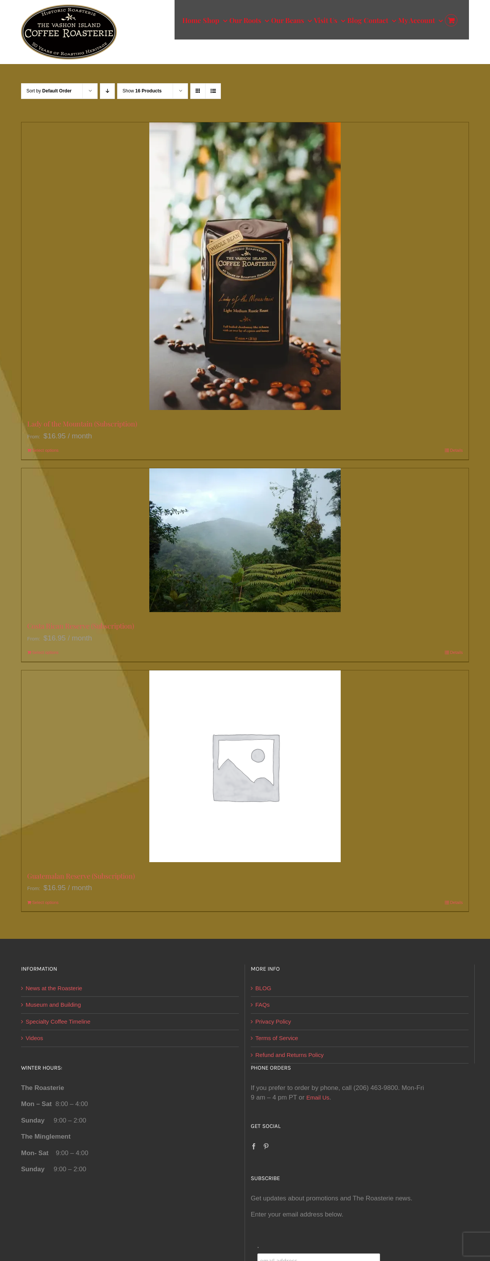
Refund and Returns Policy (289, 1055)
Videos (34, 1038)
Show (142, 91)
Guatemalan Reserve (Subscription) (81, 876)
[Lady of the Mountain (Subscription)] (245, 266)
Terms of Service (276, 1038)
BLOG (263, 988)
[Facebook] (254, 1146)
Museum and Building (53, 1004)
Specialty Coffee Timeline (58, 1021)
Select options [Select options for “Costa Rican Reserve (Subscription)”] (45, 652)
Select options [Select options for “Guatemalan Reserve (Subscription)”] (45, 902)
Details (456, 450)
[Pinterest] (266, 1146)
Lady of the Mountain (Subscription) (82, 423)
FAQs (262, 1004)
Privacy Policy (273, 1021)
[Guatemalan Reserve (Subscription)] (245, 766)
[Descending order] (107, 91)
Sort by (49, 91)
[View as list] (213, 91)
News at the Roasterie (54, 988)
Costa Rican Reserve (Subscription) (80, 625)
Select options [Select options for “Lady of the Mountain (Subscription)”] (45, 450)
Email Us (317, 1097)
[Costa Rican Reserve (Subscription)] (245, 540)
